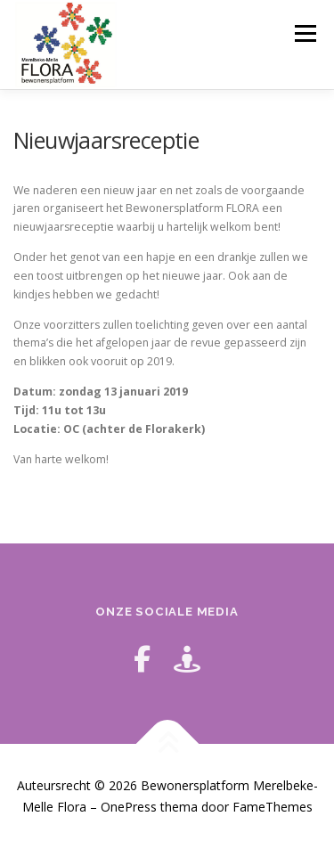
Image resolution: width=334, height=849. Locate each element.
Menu (304, 33)
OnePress (129, 806)
